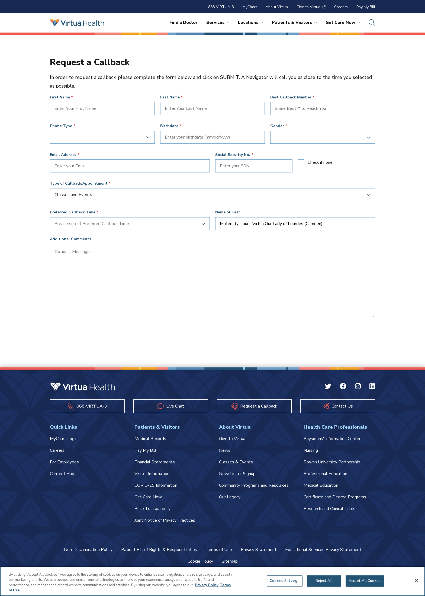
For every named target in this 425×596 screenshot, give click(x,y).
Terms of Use (219, 550)
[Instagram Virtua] (358, 387)
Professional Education (325, 474)
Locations (250, 22)
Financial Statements (154, 462)
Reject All (324, 580)
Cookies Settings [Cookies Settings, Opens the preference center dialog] (285, 580)
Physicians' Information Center (332, 439)
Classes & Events (236, 462)
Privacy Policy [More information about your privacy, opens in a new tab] (206, 585)
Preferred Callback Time (72, 212)
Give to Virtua (311, 6)
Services (217, 22)
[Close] (416, 581)
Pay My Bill (365, 6)
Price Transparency (152, 509)
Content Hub (62, 474)
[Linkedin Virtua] (372, 387)
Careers (341, 6)
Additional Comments (70, 239)
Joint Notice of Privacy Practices (164, 520)
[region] (212, 581)
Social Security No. (232, 154)
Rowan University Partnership (332, 462)
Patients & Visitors (294, 22)
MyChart (250, 6)
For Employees (64, 462)
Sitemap (230, 561)
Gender (277, 126)
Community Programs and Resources (254, 485)
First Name (60, 97)
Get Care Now (343, 22)
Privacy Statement (258, 550)
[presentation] (91, 335)
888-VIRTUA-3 (221, 6)
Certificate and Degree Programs (335, 497)
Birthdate (169, 126)
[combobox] (100, 137)
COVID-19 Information (155, 485)
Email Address (63, 154)
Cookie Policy (200, 561)
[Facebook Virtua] (343, 387)
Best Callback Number (290, 97)
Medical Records (150, 439)
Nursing (311, 450)
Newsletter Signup (237, 474)
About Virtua (277, 6)
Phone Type (61, 126)
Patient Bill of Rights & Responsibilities (159, 550)
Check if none (320, 162)
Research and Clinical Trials (329, 509)
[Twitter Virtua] (328, 387)
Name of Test (227, 212)
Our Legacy (229, 497)
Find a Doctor (183, 22)
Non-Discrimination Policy (88, 550)
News (224, 450)
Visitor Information (151, 474)
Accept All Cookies (365, 580)
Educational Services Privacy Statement (323, 550)
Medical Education (321, 485)
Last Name (170, 97)
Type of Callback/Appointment (79, 183)
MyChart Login (64, 439)
